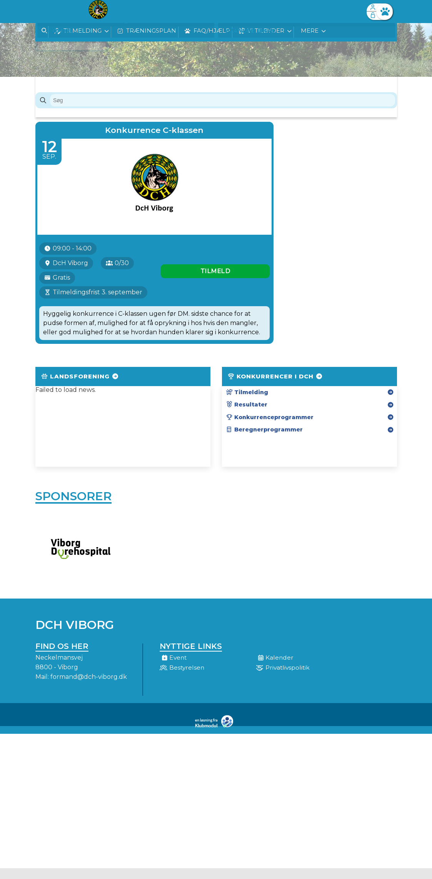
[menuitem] (46, 11)
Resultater (246, 423)
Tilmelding (247, 410)
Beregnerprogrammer (264, 447)
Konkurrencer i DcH (275, 394)
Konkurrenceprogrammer (270, 435)
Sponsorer (73, 516)
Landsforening (80, 394)
